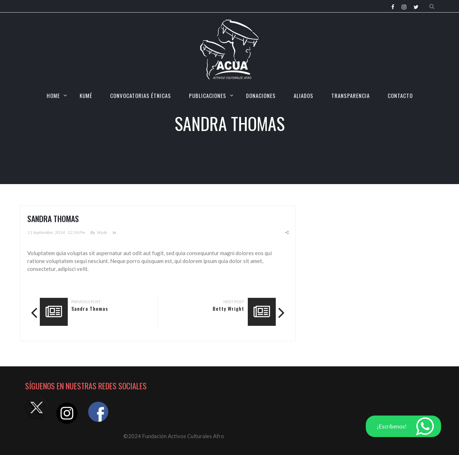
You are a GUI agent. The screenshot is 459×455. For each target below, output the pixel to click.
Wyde (102, 232)
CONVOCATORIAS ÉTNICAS (140, 95)
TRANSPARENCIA (350, 95)
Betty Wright (228, 308)
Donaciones (261, 95)
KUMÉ (86, 95)
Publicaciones (207, 95)
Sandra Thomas (89, 308)
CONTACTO (400, 95)
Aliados (303, 95)
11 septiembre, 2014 (46, 232)
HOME (53, 95)
